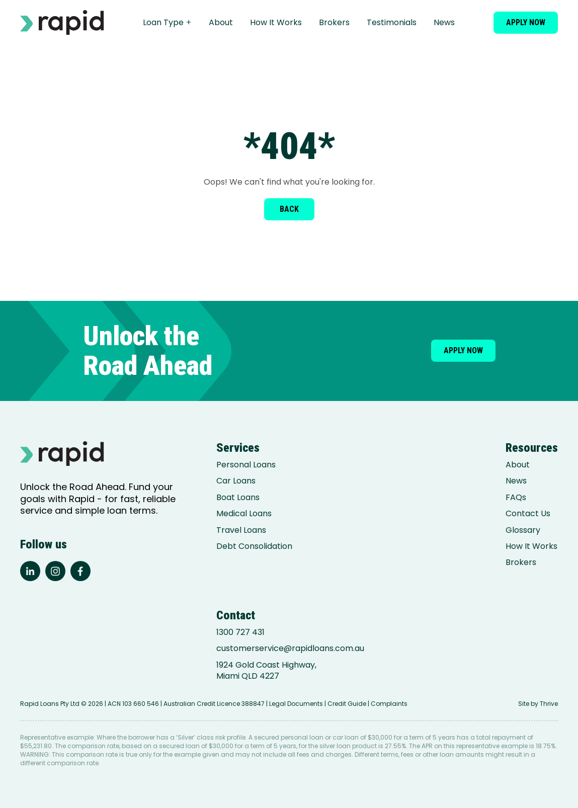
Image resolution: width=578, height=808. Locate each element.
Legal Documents (296, 703)
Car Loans (236, 481)
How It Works (276, 22)
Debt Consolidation (254, 546)
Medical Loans (244, 513)
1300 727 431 (240, 632)
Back (289, 209)
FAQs (516, 497)
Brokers (334, 22)
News (444, 22)
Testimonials (392, 22)
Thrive (549, 703)
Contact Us (528, 513)
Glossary (523, 530)
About (221, 22)
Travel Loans (241, 530)
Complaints (389, 703)
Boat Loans (238, 497)
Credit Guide (346, 703)
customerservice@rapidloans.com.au (290, 648)
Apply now (525, 22)
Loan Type (167, 22)
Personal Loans (246, 464)
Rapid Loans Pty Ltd (49, 703)
